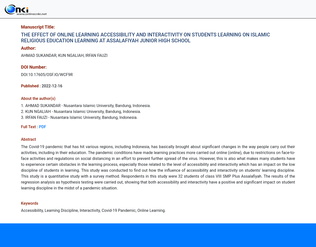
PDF (42, 126)
